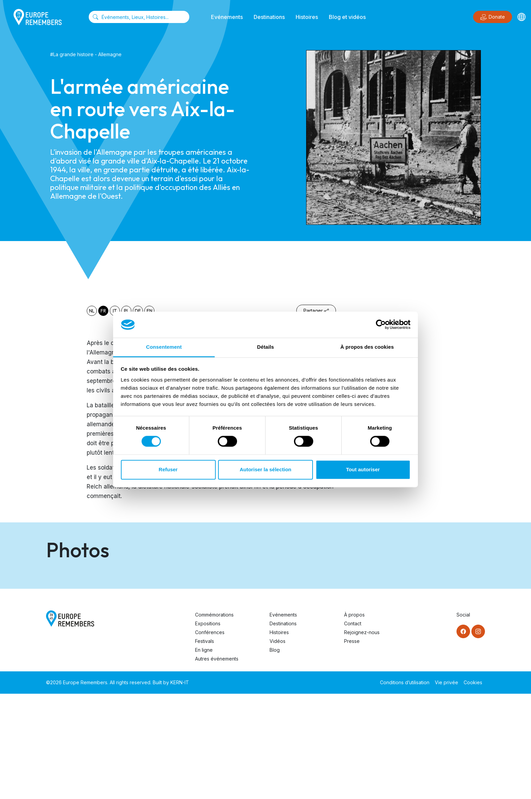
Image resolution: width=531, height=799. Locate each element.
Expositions (207, 729)
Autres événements (216, 764)
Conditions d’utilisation (404, 788)
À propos (354, 720)
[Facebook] (463, 736)
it (115, 311)
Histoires (307, 17)
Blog (275, 755)
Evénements (227, 17)
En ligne (204, 755)
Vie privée (446, 788)
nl (91, 311)
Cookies (473, 788)
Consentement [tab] (164, 347)
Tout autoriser (363, 469)
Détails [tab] (265, 347)
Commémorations (214, 720)
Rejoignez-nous (362, 737)
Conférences (210, 737)
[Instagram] (478, 736)
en (149, 311)
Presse (352, 746)
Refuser (168, 469)
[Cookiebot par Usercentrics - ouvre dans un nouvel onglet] (380, 325)
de (138, 311)
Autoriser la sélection (266, 469)
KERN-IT (179, 788)
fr (103, 311)
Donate (492, 17)
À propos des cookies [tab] (367, 347)
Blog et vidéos (347, 17)
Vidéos (277, 746)
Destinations (269, 17)
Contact (352, 729)
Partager (316, 311)
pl (126, 311)
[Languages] (521, 17)
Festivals (204, 746)
